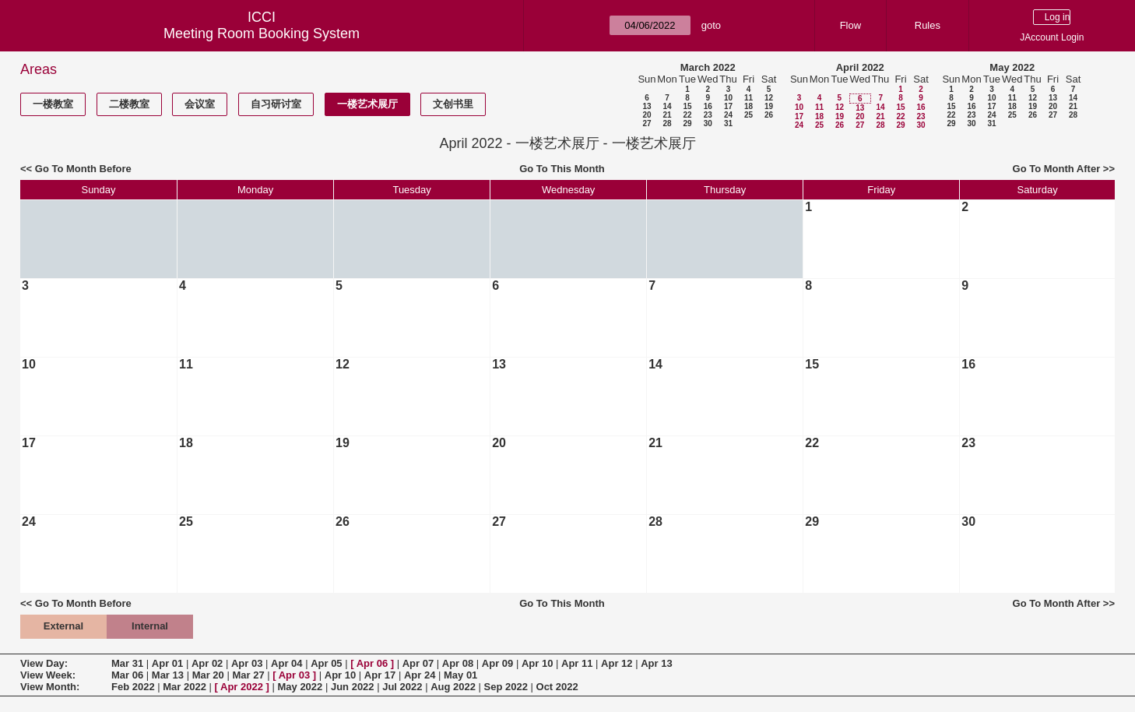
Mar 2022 (184, 687)
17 (728, 106)
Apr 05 (326, 663)
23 (708, 115)
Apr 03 (246, 663)
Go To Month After (1057, 168)
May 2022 (1012, 67)
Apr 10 (537, 663)
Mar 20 (208, 675)
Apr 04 (286, 663)
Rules (927, 25)
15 (687, 106)
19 (768, 106)
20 (646, 115)
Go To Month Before (83, 168)
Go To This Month (562, 168)
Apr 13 (656, 663)
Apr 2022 (241, 687)
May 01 (460, 675)
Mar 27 (248, 675)
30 (708, 123)
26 (768, 115)
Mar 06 (127, 675)
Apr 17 (379, 675)
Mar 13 (168, 675)
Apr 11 (576, 663)
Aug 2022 (453, 687)
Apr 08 (457, 663)
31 (728, 123)
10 (728, 97)
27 (646, 123)
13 (646, 106)
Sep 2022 (506, 687)
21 (666, 115)
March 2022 (708, 67)
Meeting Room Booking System (261, 33)
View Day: (44, 663)
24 (728, 115)
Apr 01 (167, 663)
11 (748, 97)
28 (666, 123)
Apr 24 (419, 675)
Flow (850, 25)
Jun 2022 (352, 687)
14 (666, 106)
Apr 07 (418, 663)
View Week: (48, 675)
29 (687, 123)
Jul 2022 (402, 687)
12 (768, 97)
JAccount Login (1052, 37)
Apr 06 (372, 663)
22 (687, 115)
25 (748, 115)
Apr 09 (497, 663)
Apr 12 (616, 663)
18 (748, 106)
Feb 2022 (133, 687)
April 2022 (860, 67)
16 (708, 106)
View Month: (49, 687)
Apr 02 (207, 663)
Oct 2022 (557, 687)
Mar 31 (127, 663)
